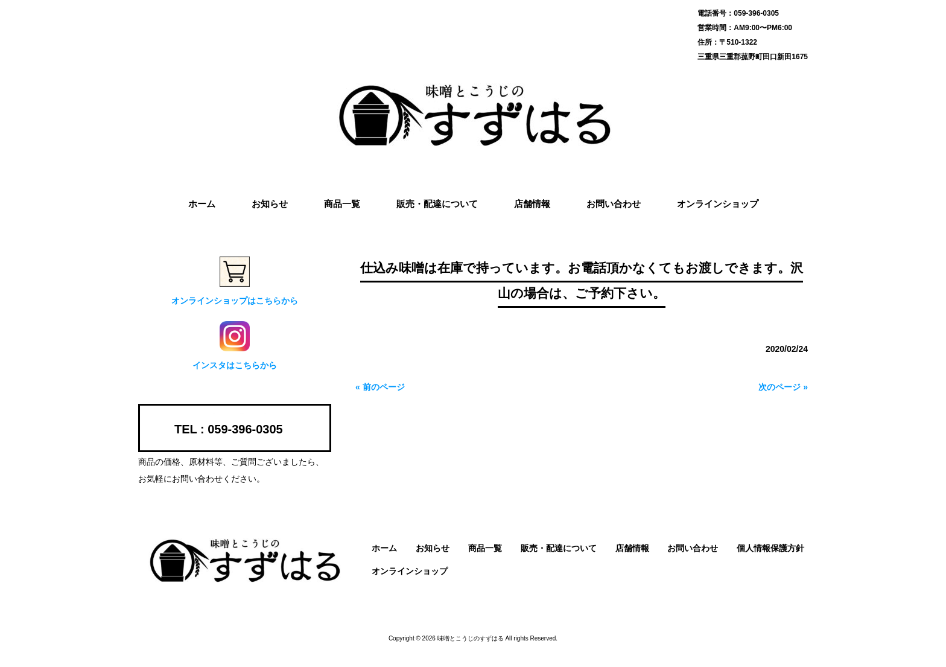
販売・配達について (559, 548)
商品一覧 (485, 548)
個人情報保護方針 (770, 548)
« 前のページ (380, 387)
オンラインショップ (410, 571)
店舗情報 (632, 548)
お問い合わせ (692, 548)
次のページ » (783, 387)
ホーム (384, 548)
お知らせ (432, 548)
